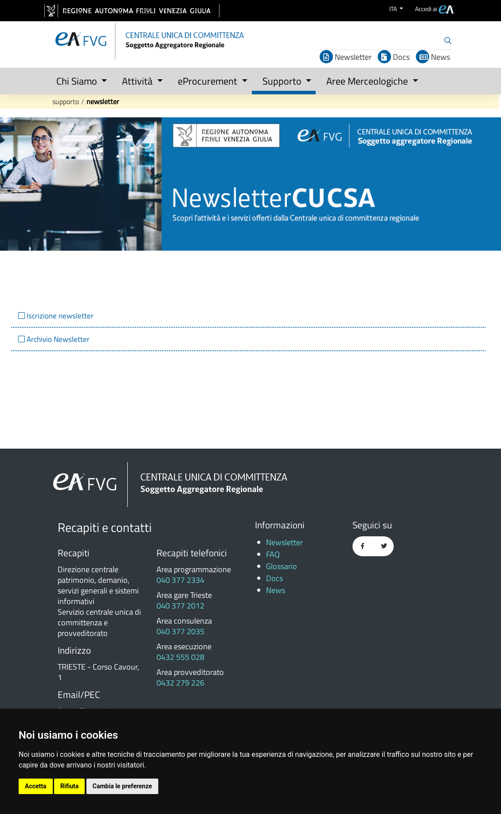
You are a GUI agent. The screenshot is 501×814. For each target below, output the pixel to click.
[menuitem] (434, 8)
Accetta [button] (36, 786)
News (433, 57)
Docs (394, 57)
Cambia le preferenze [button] (122, 786)
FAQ (273, 554)
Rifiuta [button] (69, 786)
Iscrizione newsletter (59, 316)
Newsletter (346, 57)
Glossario (281, 566)
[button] (79, 79)
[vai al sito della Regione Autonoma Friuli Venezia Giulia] (131, 10)
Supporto (65, 101)
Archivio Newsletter (57, 339)
